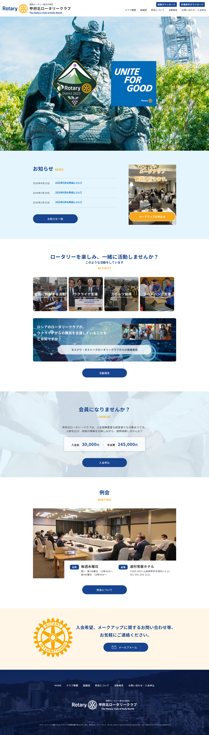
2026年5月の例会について (68, 182)
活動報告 (172, 10)
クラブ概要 (130, 10)
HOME (58, 685)
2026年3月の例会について (68, 201)
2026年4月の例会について (68, 192)
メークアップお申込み (152, 216)
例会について (157, 10)
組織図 (143, 10)
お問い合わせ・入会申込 (194, 10)
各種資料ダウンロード (192, 4)
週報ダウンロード (166, 4)
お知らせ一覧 (55, 219)
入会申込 (104, 462)
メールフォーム (128, 647)
